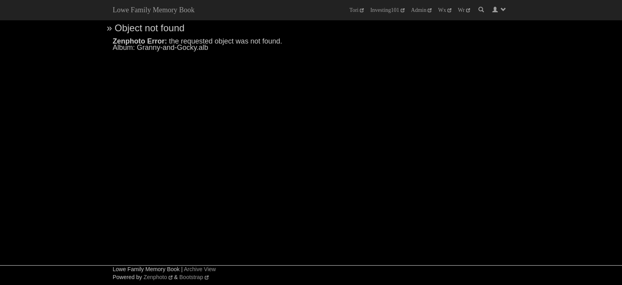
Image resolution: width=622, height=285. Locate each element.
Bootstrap (194, 277)
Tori (356, 10)
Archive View (200, 269)
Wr (464, 10)
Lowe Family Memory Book (153, 10)
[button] (499, 10)
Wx (444, 10)
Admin (421, 10)
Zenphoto (158, 277)
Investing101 (387, 10)
